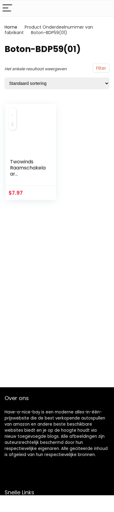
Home (11, 27)
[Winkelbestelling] (57, 83)
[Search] (104, 8)
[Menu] (7, 8)
